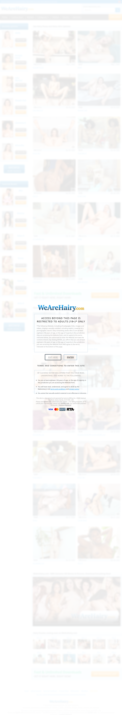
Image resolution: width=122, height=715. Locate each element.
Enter (70, 357)
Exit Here (53, 357)
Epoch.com (47, 402)
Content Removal (65, 405)
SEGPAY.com (65, 403)
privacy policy (74, 389)
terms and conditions (58, 389)
